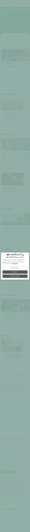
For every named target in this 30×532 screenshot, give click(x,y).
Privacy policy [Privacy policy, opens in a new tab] (14, 263)
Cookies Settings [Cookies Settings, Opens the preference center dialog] (15, 267)
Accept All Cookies (15, 276)
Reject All (15, 272)
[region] (15, 266)
